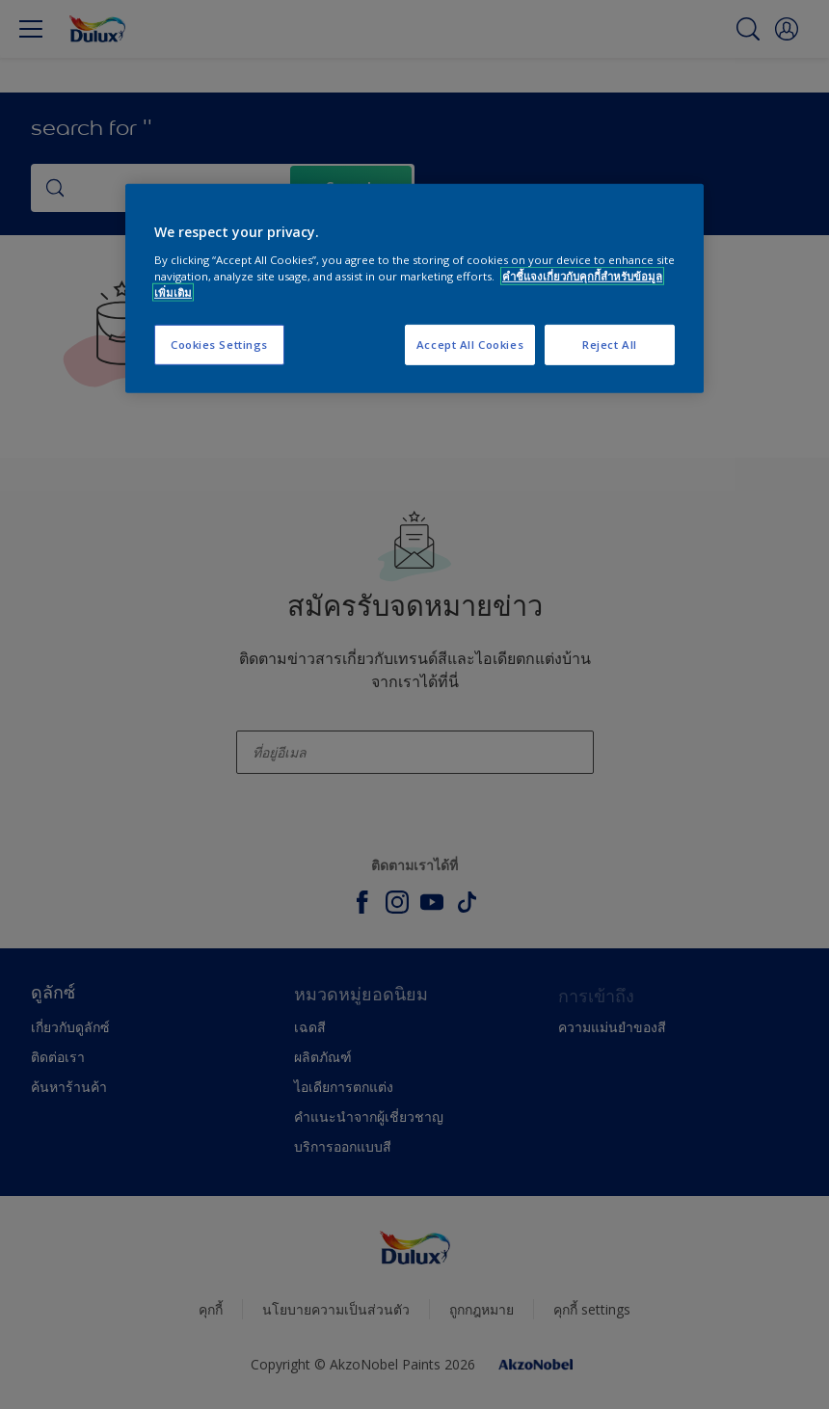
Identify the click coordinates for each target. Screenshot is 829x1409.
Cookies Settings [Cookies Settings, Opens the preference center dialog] (219, 344)
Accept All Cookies (469, 344)
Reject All (609, 344)
